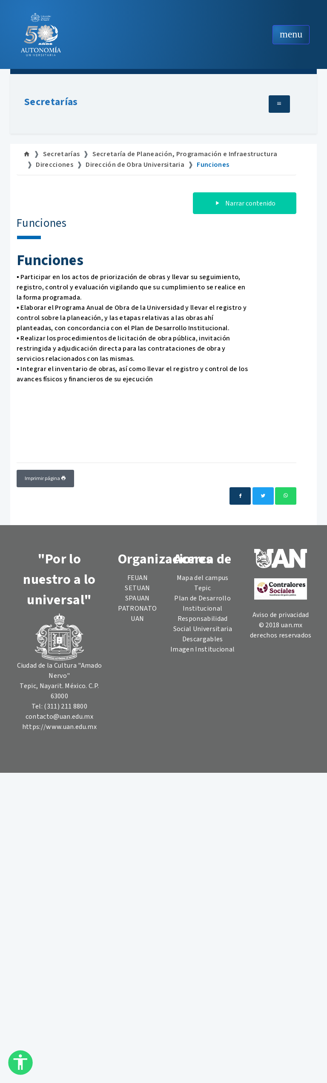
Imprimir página (45, 478)
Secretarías (51, 101)
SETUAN (137, 588)
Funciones (213, 164)
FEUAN (137, 578)
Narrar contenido (244, 203)
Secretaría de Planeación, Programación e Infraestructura (185, 154)
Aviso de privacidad (280, 615)
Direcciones (54, 164)
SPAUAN (137, 598)
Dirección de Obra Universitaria (135, 164)
